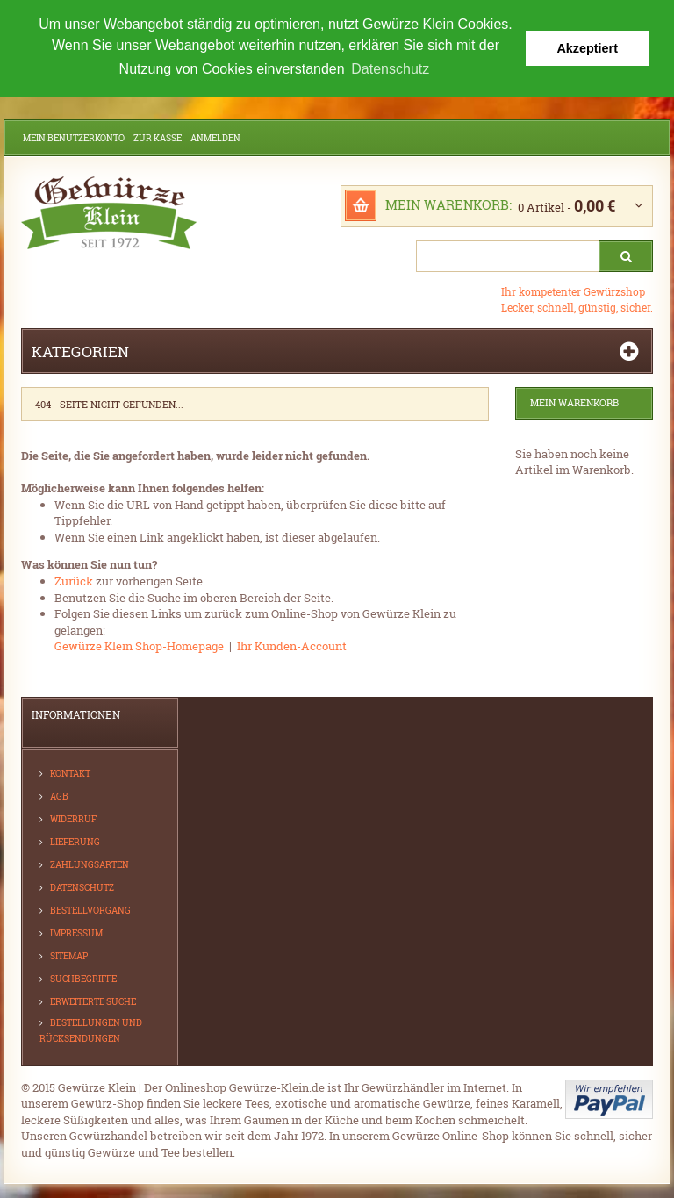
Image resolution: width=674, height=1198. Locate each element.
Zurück (73, 581)
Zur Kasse (157, 138)
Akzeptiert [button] (587, 48)
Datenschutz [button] (390, 68)
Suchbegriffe (83, 978)
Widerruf (73, 818)
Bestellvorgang (90, 909)
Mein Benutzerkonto (74, 138)
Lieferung (75, 841)
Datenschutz (82, 887)
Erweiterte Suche (93, 1001)
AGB (59, 795)
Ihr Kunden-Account (292, 646)
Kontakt (70, 772)
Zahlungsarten (89, 864)
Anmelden (215, 138)
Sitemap (69, 955)
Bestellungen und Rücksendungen (90, 1030)
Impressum (76, 932)
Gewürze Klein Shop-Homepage (139, 646)
